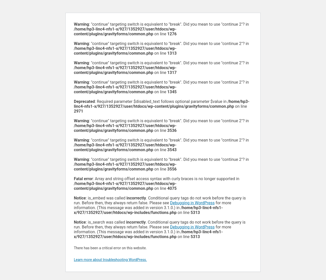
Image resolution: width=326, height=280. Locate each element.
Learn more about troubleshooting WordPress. (110, 260)
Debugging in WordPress (192, 202)
